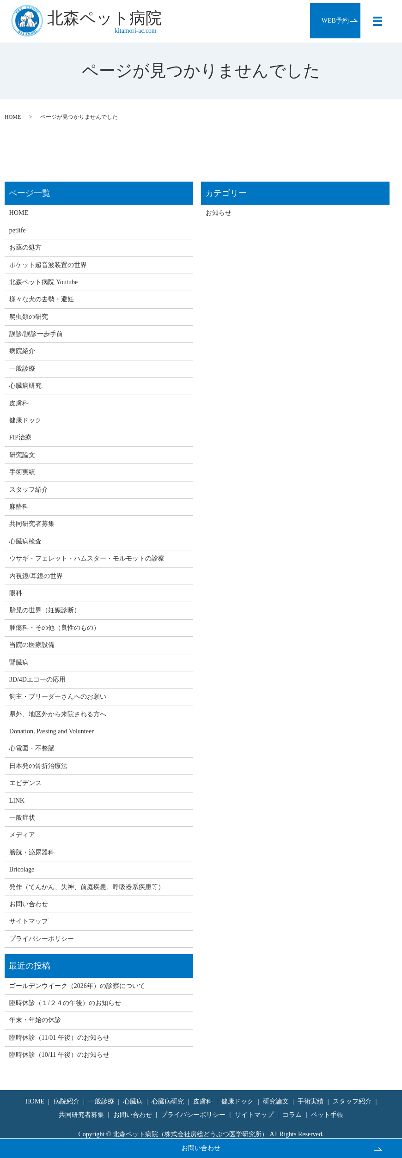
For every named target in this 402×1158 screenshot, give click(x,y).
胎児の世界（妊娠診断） (44, 610)
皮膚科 (19, 403)
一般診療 (22, 368)
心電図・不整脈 (32, 748)
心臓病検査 (25, 541)
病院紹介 (22, 350)
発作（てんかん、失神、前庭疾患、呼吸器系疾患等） (86, 887)
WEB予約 (334, 20)
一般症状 (22, 817)
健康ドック (25, 420)
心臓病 (133, 1101)
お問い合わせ (201, 1148)
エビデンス (25, 783)
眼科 (15, 593)
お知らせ (218, 212)
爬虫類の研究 (28, 316)
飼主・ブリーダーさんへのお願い (57, 696)
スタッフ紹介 (28, 489)
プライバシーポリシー (41, 938)
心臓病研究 (25, 385)
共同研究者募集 (32, 523)
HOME (13, 117)
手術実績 (22, 472)
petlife (17, 230)
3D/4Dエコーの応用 (37, 679)
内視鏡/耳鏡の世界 (36, 576)
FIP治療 (20, 437)
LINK (16, 800)
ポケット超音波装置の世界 (48, 265)
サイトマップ (28, 921)
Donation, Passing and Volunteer (51, 731)
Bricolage (21, 869)
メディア (22, 834)
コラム (292, 1114)
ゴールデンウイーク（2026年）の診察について (77, 985)
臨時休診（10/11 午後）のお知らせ (59, 1054)
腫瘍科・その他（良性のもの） (54, 627)
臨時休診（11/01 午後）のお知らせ (59, 1037)
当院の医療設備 (32, 644)
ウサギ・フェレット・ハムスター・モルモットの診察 (86, 558)
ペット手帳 (327, 1114)
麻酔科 (19, 506)
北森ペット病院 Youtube (43, 282)
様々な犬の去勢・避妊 (41, 299)
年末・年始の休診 (35, 1020)
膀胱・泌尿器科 (32, 852)
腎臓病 (19, 662)
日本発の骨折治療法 (38, 765)
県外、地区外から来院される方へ (57, 714)
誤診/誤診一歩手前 (36, 333)
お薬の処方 (25, 247)
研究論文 (22, 454)
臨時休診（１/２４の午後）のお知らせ (65, 1003)
